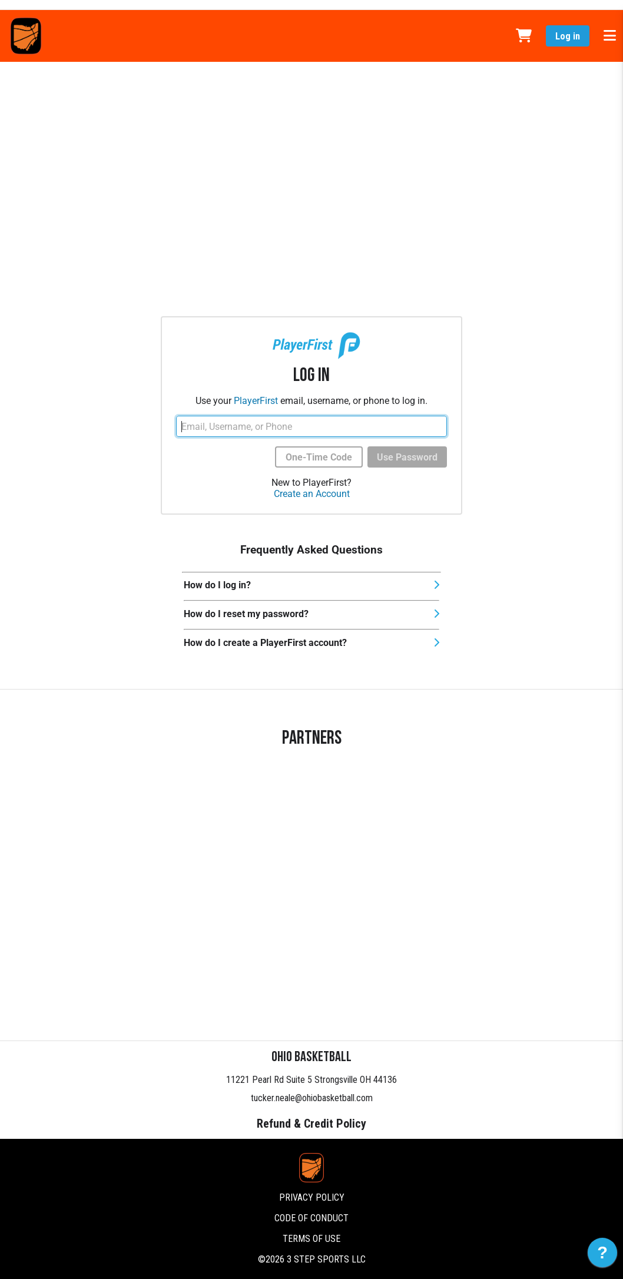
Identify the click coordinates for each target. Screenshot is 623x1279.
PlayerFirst (256, 400)
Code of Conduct (311, 1218)
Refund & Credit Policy (311, 1123)
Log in (567, 36)
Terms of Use (311, 1238)
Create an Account (312, 493)
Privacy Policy (311, 1197)
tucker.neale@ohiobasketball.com (312, 1098)
